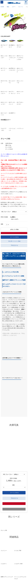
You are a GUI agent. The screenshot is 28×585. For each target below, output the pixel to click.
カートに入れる (14, 239)
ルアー (13, 6)
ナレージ (20, 6)
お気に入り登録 (14, 235)
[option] (14, 22)
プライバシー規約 (14, 580)
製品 (8, 6)
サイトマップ (14, 575)
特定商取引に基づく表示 (14, 577)
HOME (2, 6)
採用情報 (14, 582)
